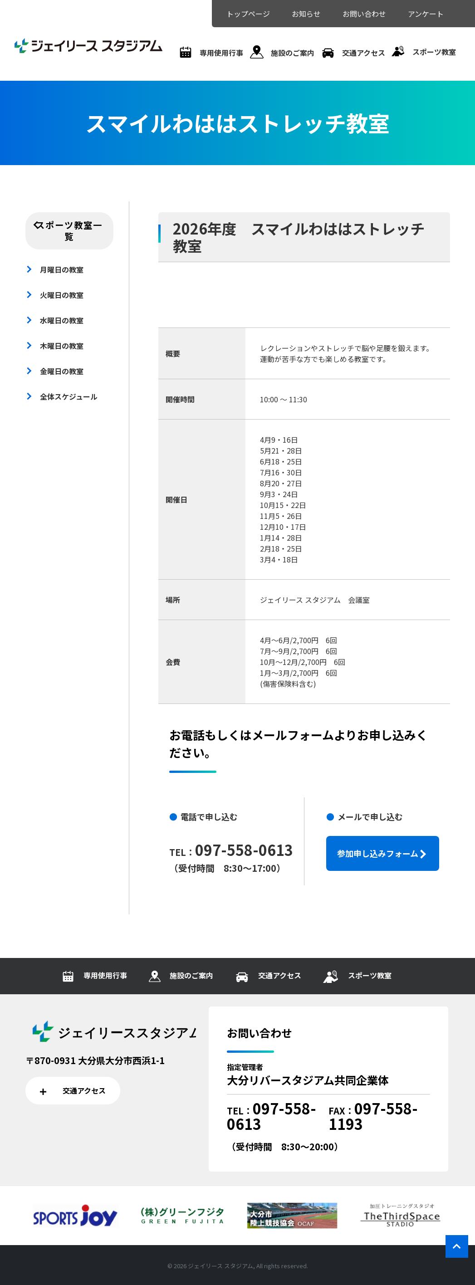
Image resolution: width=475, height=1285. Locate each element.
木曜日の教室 (61, 345)
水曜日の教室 (61, 320)
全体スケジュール (69, 396)
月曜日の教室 (61, 269)
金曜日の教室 (61, 371)
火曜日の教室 (61, 294)
